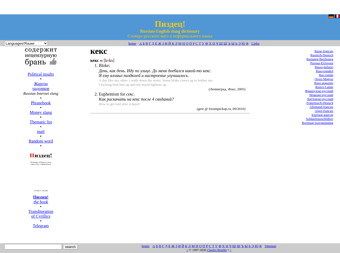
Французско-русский (319, 91)
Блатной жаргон (322, 115)
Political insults (41, 74)
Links (255, 43)
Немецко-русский (321, 95)
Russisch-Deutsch (321, 55)
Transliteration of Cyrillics (40, 213)
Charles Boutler (217, 250)
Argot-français (324, 111)
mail (40, 131)
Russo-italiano (324, 67)
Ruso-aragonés (323, 83)
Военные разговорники (317, 123)
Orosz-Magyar (323, 79)
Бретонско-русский (320, 99)
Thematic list (41, 122)
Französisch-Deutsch (320, 103)
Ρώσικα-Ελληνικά (321, 63)
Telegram (41, 226)
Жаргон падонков (40, 86)
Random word (41, 141)
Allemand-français (321, 107)
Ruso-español (324, 71)
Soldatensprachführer (319, 119)
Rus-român (326, 75)
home (132, 43)
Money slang (41, 112)
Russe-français (323, 51)
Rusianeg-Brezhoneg (320, 59)
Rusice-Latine (324, 87)
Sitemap (270, 246)
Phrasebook (41, 103)
